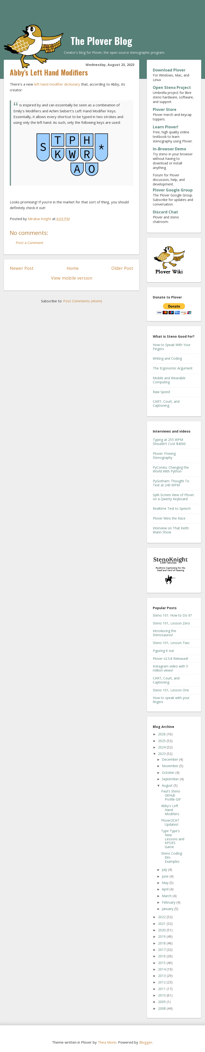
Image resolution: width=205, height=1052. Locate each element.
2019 (162, 936)
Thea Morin (107, 1042)
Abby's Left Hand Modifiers (170, 809)
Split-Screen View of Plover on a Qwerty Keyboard (173, 497)
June (165, 876)
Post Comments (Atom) (82, 300)
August (168, 785)
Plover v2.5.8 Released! (170, 658)
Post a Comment (29, 242)
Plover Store (164, 109)
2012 (162, 982)
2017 (162, 949)
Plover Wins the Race (169, 518)
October (168, 772)
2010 (162, 995)
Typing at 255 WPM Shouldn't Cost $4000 (169, 441)
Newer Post (22, 268)
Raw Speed (161, 392)
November (170, 766)
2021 (162, 923)
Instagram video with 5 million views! (170, 668)
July (165, 869)
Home (73, 268)
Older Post (122, 268)
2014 (162, 969)
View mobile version (71, 278)
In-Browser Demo (169, 149)
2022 (162, 917)
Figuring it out (163, 650)
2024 (162, 747)
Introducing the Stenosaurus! (164, 633)
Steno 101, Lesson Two (171, 642)
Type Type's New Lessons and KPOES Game (172, 839)
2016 (162, 956)
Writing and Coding (167, 358)
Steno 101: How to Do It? (172, 615)
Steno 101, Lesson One (171, 690)
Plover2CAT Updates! (170, 822)
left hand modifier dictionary (57, 84)
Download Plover (169, 70)
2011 (162, 989)
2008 (162, 1008)
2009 (162, 1001)
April (165, 889)
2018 (162, 943)
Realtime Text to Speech (172, 508)
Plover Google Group (173, 190)
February (169, 902)
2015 (162, 962)
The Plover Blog (101, 40)
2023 (162, 753)
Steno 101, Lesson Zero (171, 623)
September (171, 779)
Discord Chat (165, 212)
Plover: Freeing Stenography (164, 455)
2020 (162, 930)
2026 (162, 734)
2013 (162, 975)
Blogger (145, 1042)
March (167, 896)
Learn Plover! (165, 127)
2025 (162, 740)
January (168, 908)
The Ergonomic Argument (173, 368)
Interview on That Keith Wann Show (171, 530)
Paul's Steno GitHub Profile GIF (171, 795)
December (170, 759)
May (165, 882)
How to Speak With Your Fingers (171, 346)
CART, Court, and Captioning (166, 403)
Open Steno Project (172, 87)
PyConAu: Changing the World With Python (171, 469)
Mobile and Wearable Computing (169, 380)
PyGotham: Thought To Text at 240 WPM (171, 483)
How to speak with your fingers (171, 699)
